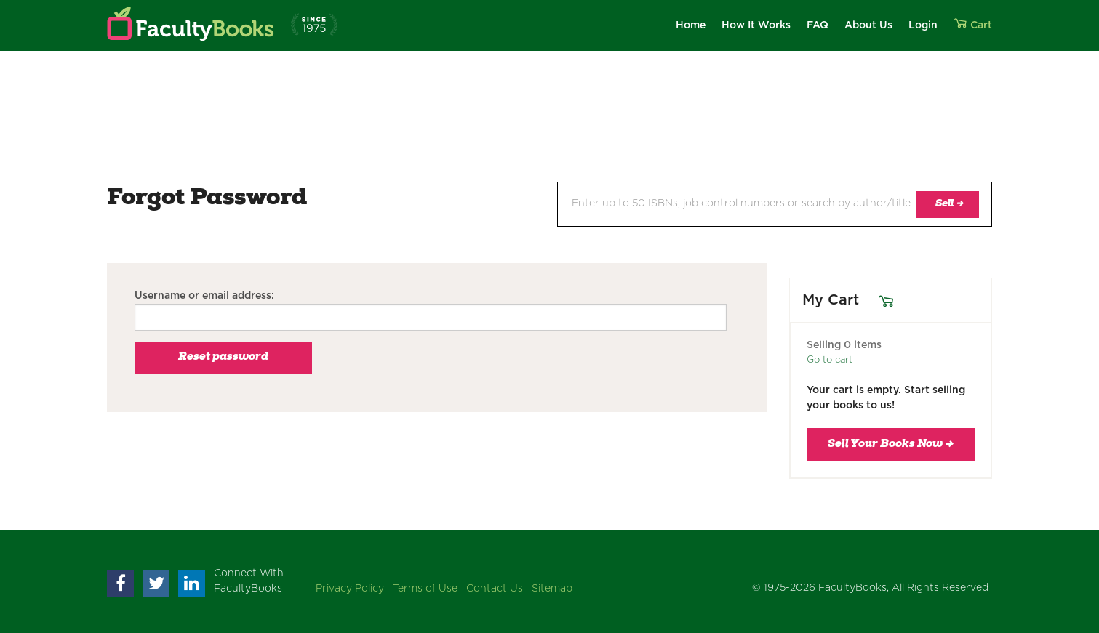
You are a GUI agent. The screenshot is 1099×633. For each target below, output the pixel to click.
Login (923, 25)
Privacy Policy (350, 589)
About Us (868, 25)
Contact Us (494, 589)
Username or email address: (204, 296)
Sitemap (552, 589)
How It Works (756, 25)
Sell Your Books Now (891, 445)
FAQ (817, 25)
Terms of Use (425, 589)
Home (691, 25)
